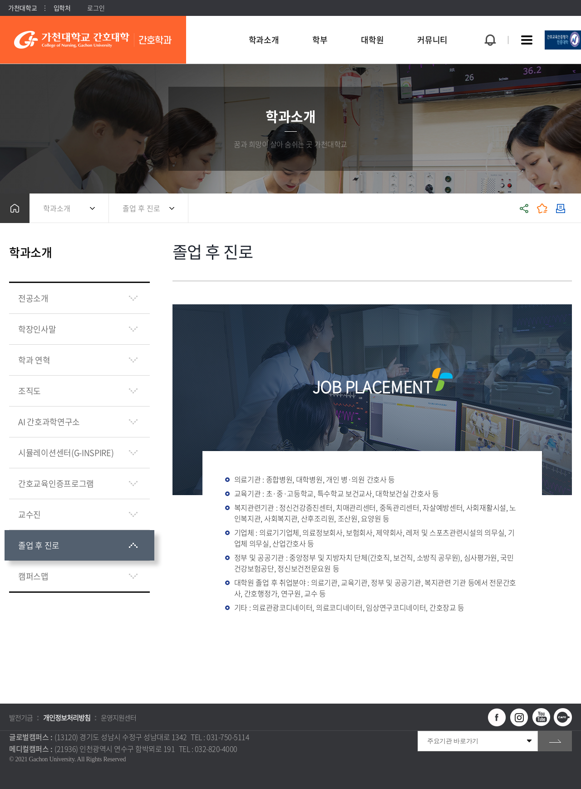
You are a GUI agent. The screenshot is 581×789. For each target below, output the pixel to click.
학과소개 (56, 208)
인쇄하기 (560, 208)
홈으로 (15, 208)
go (555, 741)
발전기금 (21, 717)
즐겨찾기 (542, 208)
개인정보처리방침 (66, 717)
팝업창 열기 (489, 23)
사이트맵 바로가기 (526, 40)
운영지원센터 (118, 717)
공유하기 (524, 208)
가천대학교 (22, 7)
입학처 (62, 7)
